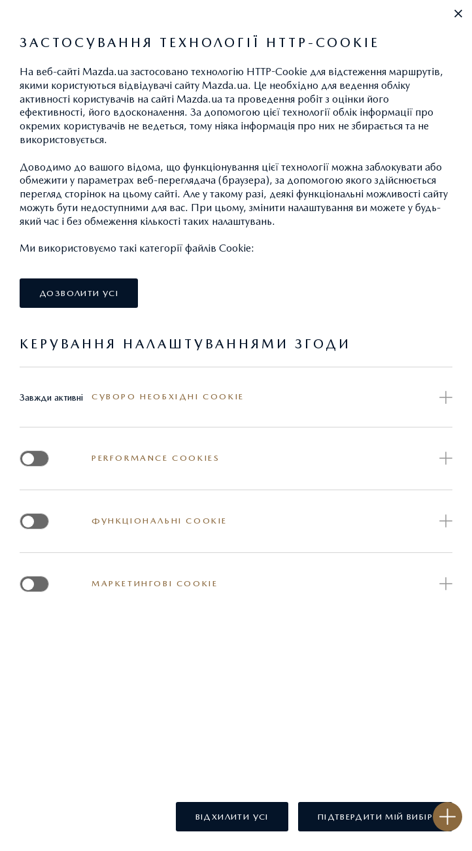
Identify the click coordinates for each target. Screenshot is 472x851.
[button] (458, 14)
